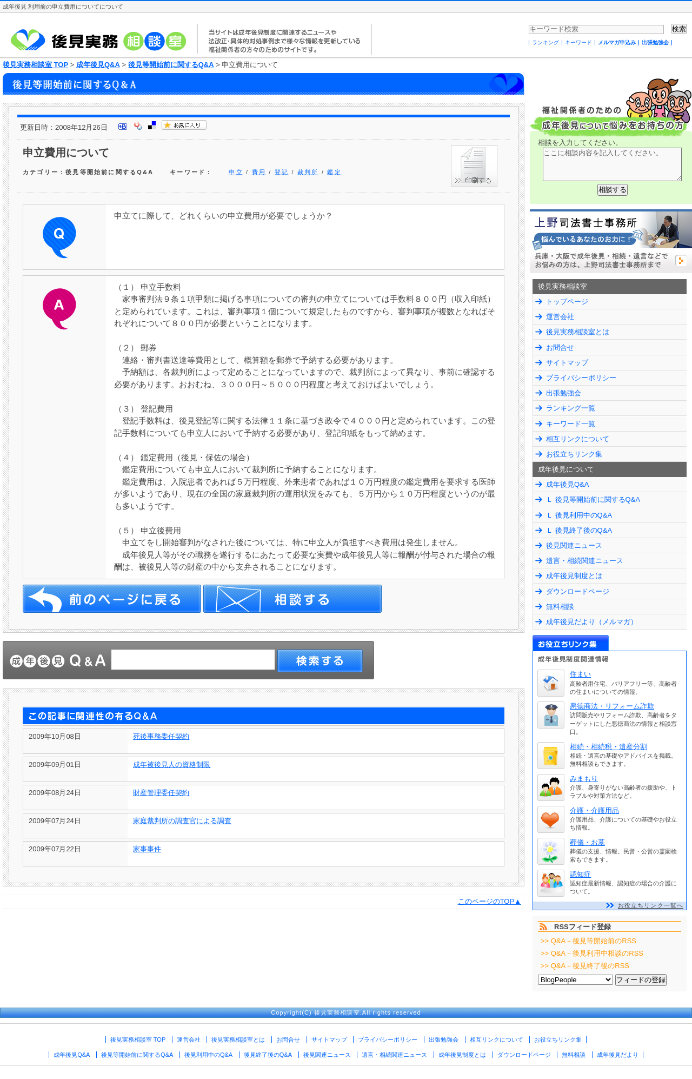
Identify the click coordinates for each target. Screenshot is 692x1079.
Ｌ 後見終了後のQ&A (579, 530)
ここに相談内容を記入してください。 (612, 164)
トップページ (567, 301)
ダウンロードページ (577, 591)
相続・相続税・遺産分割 (608, 747)
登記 (282, 172)
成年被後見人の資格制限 (171, 764)
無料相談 (560, 607)
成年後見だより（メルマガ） (591, 622)
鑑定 (334, 172)
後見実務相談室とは (577, 332)
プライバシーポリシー (581, 378)
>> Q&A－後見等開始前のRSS (588, 941)
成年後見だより (617, 1054)
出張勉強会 (655, 42)
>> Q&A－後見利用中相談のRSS (592, 953)
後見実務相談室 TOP (35, 65)
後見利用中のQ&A (208, 1054)
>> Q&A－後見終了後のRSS (585, 966)
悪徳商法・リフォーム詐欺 (612, 706)
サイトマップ (567, 363)
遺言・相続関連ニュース (584, 561)
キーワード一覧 (570, 424)
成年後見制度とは (574, 576)
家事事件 (147, 849)
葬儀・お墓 (587, 842)
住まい (580, 674)
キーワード (578, 42)
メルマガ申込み (617, 42)
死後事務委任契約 (161, 736)
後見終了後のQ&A (268, 1054)
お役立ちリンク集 (574, 454)
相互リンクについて (577, 439)
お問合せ (560, 347)
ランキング (545, 42)
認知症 (580, 874)
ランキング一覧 (570, 408)
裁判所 (308, 172)
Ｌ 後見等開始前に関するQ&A (593, 499)
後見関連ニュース (574, 545)
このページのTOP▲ (489, 901)
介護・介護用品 (594, 810)
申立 (236, 172)
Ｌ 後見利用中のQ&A (579, 515)
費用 (259, 172)
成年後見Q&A (98, 65)
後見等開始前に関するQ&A (171, 65)
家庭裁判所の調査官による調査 (182, 821)
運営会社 (560, 317)
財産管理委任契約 (161, 793)
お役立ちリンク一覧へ (650, 905)
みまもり (584, 779)
